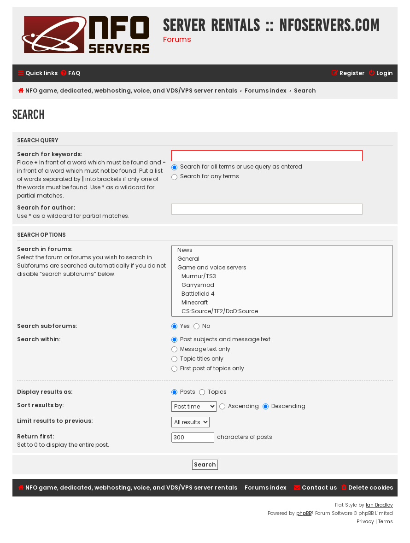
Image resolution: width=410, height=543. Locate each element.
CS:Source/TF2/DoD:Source (282, 311)
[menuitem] (70, 73)
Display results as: (44, 392)
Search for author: (46, 207)
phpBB (303, 513)
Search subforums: (47, 326)
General (282, 259)
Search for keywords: (49, 154)
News (282, 250)
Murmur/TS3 (282, 276)
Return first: (35, 436)
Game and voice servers (282, 267)
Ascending (239, 406)
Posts (183, 392)
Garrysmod (282, 285)
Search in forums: (44, 249)
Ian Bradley (379, 505)
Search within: (38, 339)
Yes (180, 326)
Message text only (200, 349)
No (201, 326)
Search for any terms (205, 176)
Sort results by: (40, 405)
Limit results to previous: (55, 421)
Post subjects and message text (220, 339)
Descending (284, 406)
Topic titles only (197, 358)
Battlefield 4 (282, 294)
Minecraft (282, 302)
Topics (213, 392)
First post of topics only (207, 368)
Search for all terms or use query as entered (236, 166)
